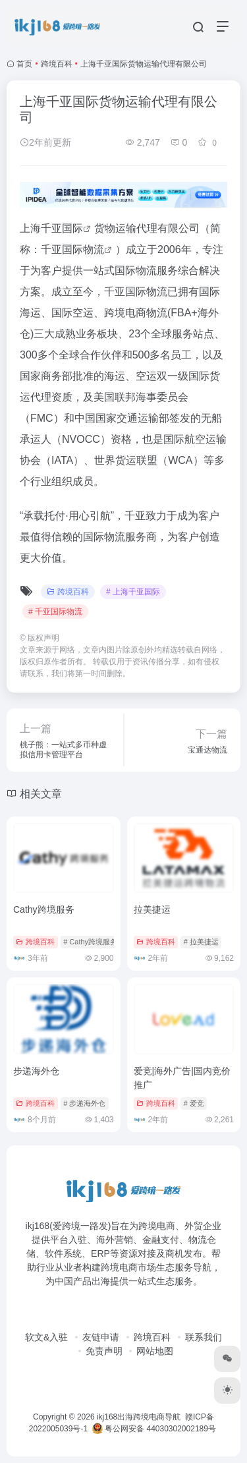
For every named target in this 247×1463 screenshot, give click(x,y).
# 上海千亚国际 (133, 591)
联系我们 (203, 1337)
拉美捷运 (152, 909)
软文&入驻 (46, 1337)
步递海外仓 (36, 1071)
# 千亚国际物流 (55, 611)
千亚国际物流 (72, 249)
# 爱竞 (194, 1103)
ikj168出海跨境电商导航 (138, 1416)
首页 (24, 64)
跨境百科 (56, 64)
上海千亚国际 (51, 228)
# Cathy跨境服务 (90, 942)
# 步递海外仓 (84, 1103)
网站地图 (154, 1351)
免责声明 (104, 1351)
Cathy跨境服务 (43, 909)
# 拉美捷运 (201, 942)
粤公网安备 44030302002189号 (154, 1428)
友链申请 (100, 1337)
